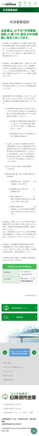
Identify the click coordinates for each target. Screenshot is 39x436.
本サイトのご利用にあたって (14, 367)
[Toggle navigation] (35, 3)
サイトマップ (8, 371)
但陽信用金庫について (19, 308)
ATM (25, 3)
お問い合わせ (8, 379)
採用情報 (19, 317)
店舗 (20, 3)
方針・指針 (7, 363)
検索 (29, 3)
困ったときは (8, 375)
